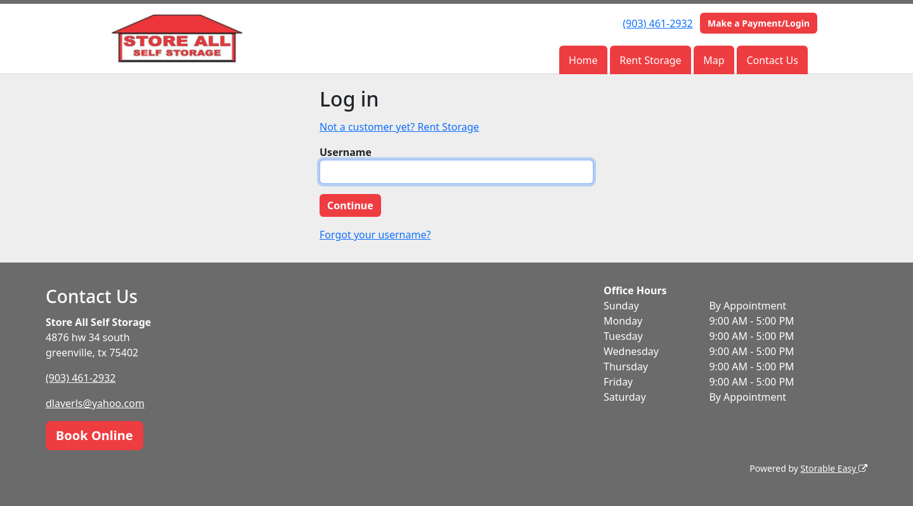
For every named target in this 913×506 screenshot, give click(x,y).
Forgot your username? (375, 235)
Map (713, 60)
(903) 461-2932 (657, 23)
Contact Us (772, 60)
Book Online (94, 435)
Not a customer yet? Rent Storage (399, 127)
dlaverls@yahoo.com (95, 403)
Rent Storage (650, 60)
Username (346, 152)
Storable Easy (834, 468)
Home (583, 60)
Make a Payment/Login (759, 23)
